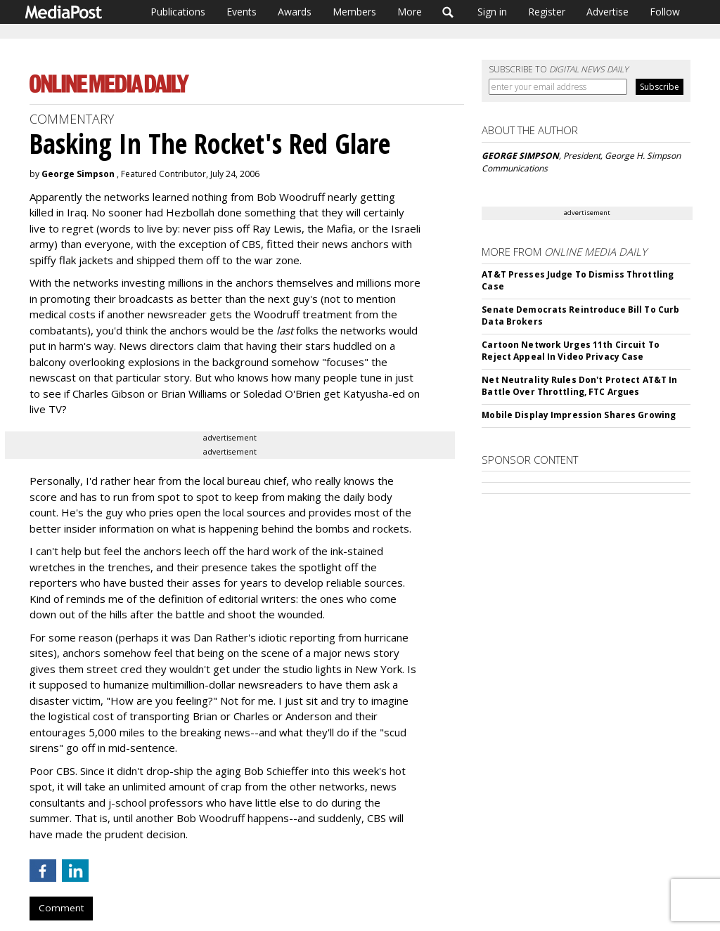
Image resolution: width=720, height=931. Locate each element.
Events (241, 11)
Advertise (607, 11)
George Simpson (78, 174)
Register (546, 11)
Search (448, 12)
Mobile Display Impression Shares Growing (579, 415)
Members (354, 11)
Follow (665, 11)
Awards (294, 11)
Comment (61, 907)
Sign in (492, 11)
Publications (177, 11)
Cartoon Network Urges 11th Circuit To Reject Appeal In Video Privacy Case (570, 351)
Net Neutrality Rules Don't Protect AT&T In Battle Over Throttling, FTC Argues (579, 386)
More (409, 11)
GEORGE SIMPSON (520, 156)
